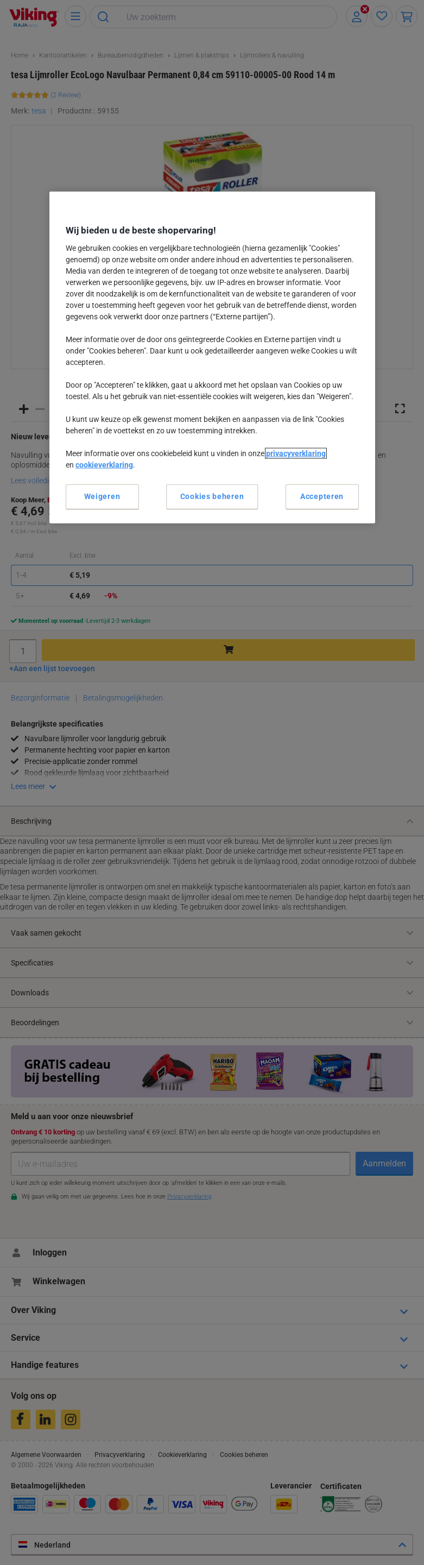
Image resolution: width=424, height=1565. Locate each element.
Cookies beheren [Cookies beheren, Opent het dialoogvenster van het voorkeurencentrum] (212, 496)
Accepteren (322, 496)
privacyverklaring (296, 453)
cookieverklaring (104, 464)
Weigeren (102, 496)
